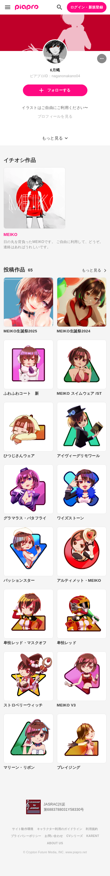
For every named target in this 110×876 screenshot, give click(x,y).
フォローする (54, 90)
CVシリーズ (74, 836)
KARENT (92, 836)
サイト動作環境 (22, 829)
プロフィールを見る (55, 116)
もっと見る (94, 270)
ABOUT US (55, 843)
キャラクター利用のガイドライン (59, 829)
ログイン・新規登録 (86, 7)
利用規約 (92, 829)
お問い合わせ (54, 836)
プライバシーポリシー (26, 836)
